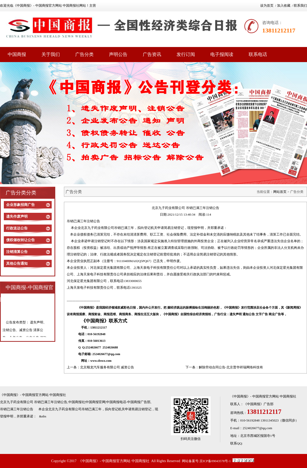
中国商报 (17, 54)
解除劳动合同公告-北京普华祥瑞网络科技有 (231, 367)
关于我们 (50, 54)
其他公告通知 (17, 263)
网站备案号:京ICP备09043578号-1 (206, 461)
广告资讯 (152, 54)
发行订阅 (186, 54)
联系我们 (300, 5)
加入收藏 (283, 5)
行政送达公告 (17, 228)
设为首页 (266, 5)
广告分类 (84, 54)
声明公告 (118, 54)
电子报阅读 (221, 54)
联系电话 (258, 54)
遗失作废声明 (17, 216)
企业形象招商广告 (20, 205)
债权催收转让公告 (20, 240)
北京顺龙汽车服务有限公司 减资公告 (107, 367)
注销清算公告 (17, 252)
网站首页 (280, 192)
